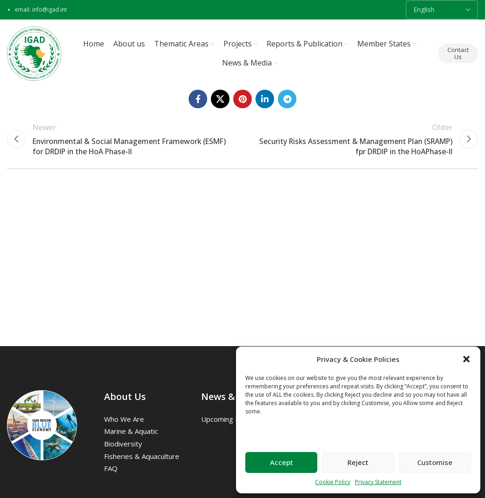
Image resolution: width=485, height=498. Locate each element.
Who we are (124, 420)
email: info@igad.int (41, 9)
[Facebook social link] (198, 100)
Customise (434, 462)
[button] (466, 359)
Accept (281, 462)
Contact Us (458, 54)
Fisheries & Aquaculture (141, 457)
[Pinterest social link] (242, 100)
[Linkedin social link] (265, 100)
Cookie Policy (332, 482)
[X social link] (220, 100)
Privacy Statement (378, 482)
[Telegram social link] (287, 100)
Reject (357, 462)
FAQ (111, 469)
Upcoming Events (229, 420)
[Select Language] (442, 10)
